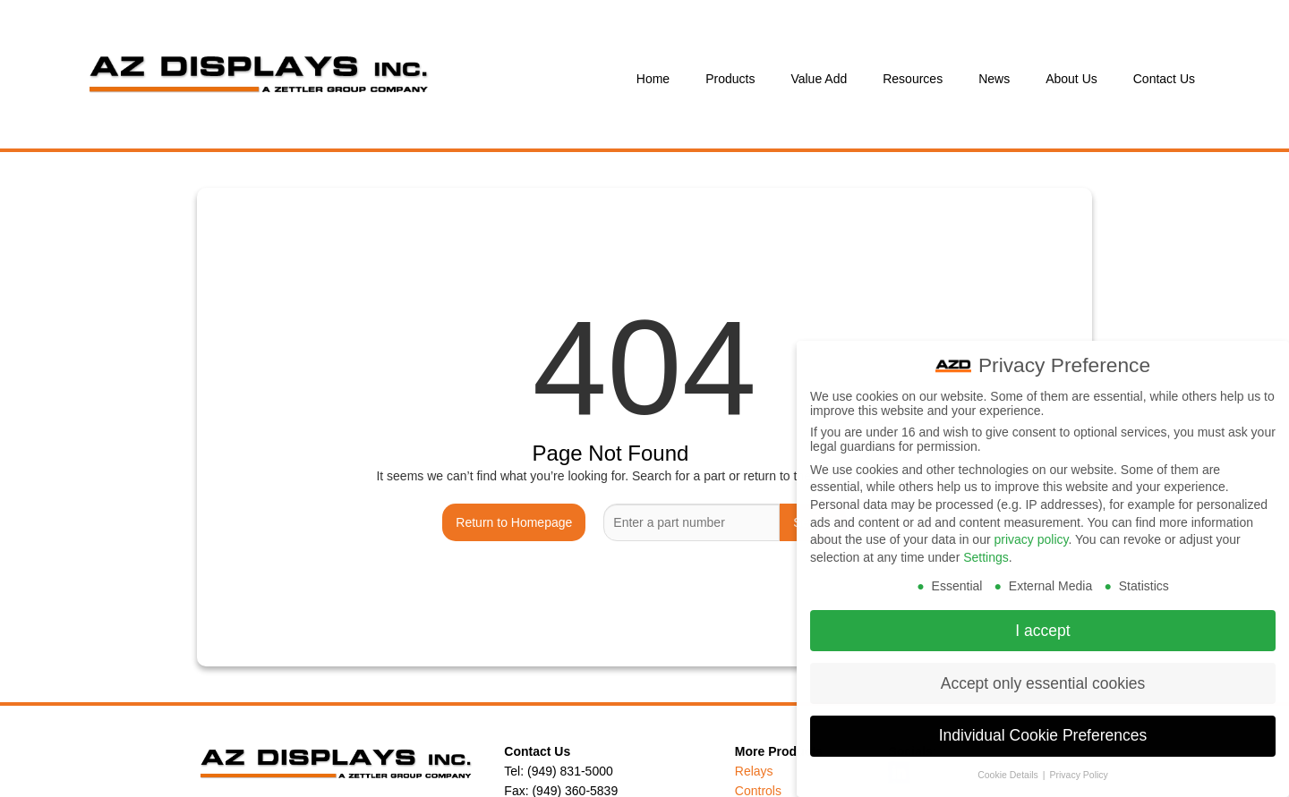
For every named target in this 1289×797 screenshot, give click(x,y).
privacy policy (1031, 528)
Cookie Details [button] (1009, 764)
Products (730, 79)
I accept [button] (1042, 619)
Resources (913, 79)
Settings (986, 545)
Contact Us (1164, 79)
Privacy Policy (1078, 764)
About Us (1071, 79)
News (994, 79)
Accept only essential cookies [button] (1043, 672)
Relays (754, 771)
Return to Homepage (514, 522)
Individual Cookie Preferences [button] (1043, 724)
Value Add (818, 79)
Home (653, 79)
